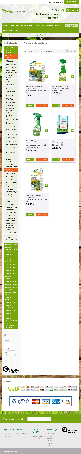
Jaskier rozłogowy (9, 94)
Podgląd (30, 105)
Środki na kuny (10, 268)
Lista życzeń (36, 438)
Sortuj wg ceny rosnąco (33, 51)
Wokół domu (13, 30)
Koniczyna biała (11, 108)
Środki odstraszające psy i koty (10, 325)
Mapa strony (21, 434)
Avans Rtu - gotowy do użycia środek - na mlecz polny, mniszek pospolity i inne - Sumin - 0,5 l (36, 144)
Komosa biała (10, 105)
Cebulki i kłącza (15, 25)
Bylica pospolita (11, 70)
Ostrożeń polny (11, 142)
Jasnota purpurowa (9, 99)
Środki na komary (8, 261)
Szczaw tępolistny (11, 207)
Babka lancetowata (10, 61)
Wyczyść (15, 362)
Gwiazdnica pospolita (9, 87)
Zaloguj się (6, 434)
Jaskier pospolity (11, 91)
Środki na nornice (8, 299)
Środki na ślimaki (8, 315)
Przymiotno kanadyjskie (9, 170)
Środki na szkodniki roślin (11, 320)
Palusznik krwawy (11, 144)
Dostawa (49, 441)
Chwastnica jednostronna (10, 76)
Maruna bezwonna (12, 119)
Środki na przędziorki (9, 307)
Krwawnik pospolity (9, 111)
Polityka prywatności (50, 437)
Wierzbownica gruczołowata (10, 224)
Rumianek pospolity (9, 185)
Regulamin (50, 434)
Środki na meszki (11, 271)
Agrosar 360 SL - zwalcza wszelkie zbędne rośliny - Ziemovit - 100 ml (61, 143)
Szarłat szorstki (11, 201)
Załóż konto (7, 436)
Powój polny (10, 164)
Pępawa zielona (11, 150)
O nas (48, 445)
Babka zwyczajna (11, 64)
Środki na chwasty (32, 35)
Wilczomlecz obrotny (10, 228)
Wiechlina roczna (11, 221)
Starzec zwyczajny (11, 192)
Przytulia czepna (11, 174)
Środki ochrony (41, 25)
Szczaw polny (10, 204)
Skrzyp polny (10, 189)
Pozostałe (9, 47)
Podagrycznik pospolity (10, 153)
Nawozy (31, 25)
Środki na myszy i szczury (11, 294)
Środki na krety (10, 265)
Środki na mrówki (8, 278)
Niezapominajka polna (11, 138)
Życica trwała (10, 242)
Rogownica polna (11, 182)
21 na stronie (49, 51)
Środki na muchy (11, 285)
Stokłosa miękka (11, 199)
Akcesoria (24, 25)
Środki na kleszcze (8, 256)
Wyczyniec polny (11, 235)
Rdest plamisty (10, 176)
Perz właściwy (10, 147)
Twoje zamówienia (38, 436)
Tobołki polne (10, 218)
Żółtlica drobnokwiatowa (11, 238)
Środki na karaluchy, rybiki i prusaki (11, 250)
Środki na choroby (8, 51)
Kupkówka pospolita (9, 115)
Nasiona (5, 25)
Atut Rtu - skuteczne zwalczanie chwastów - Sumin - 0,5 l (61, 88)
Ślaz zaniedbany (11, 212)
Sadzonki (50, 25)
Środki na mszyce (11, 282)
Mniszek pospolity (11, 132)
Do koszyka (42, 105)
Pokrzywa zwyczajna (9, 160)
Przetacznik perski (11, 167)
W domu (5, 30)
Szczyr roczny (10, 210)
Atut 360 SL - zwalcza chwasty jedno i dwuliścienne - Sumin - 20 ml (36, 89)
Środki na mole (10, 274)
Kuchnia (57, 25)
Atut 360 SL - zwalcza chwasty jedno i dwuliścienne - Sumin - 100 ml (36, 198)
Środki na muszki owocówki (11, 289)
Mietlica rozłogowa (9, 123)
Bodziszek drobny (11, 67)
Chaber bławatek (11, 73)
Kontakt (49, 443)
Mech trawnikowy (11, 134)
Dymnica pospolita (9, 80)
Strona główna (8, 35)
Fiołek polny (10, 84)
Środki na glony (11, 245)
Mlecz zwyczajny (11, 129)
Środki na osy (10, 303)
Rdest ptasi (9, 179)
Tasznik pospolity (11, 215)
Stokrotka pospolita (9, 195)
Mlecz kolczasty (11, 126)
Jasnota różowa (11, 102)
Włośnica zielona (11, 232)
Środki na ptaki (10, 311)
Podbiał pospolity (11, 157)
